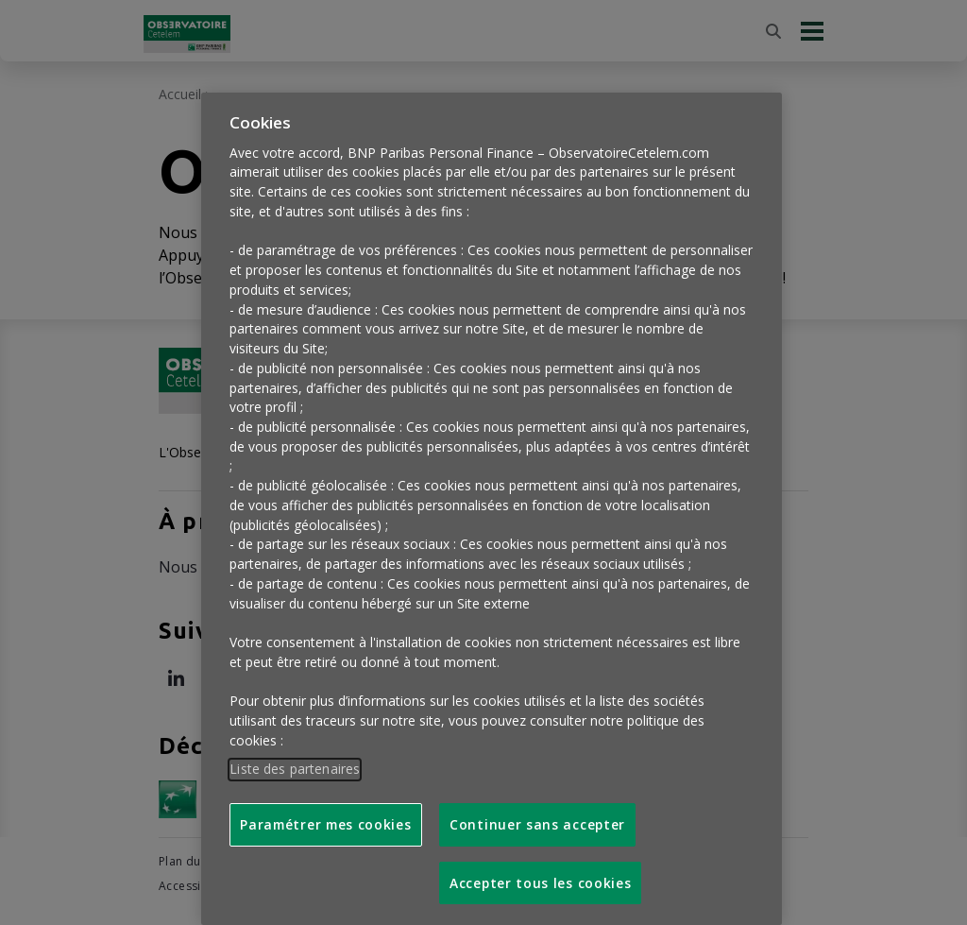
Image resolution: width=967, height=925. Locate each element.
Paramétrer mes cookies (325, 811)
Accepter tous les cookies (540, 870)
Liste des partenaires (294, 755)
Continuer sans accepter (537, 811)
